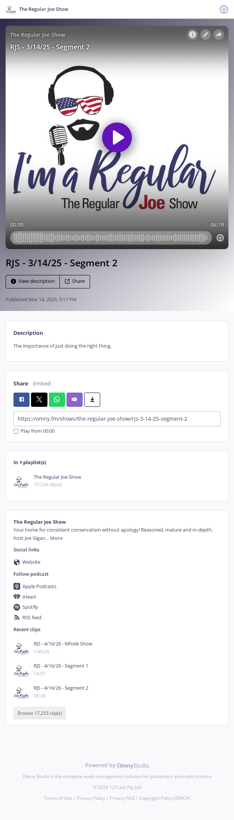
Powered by (117, 765)
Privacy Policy (91, 798)
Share (75, 281)
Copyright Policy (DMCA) (164, 798)
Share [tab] (20, 383)
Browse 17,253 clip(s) (40, 713)
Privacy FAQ (122, 798)
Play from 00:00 (34, 431)
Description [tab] (28, 332)
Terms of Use (58, 798)
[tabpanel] (117, 346)
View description (33, 281)
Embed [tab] (42, 383)
